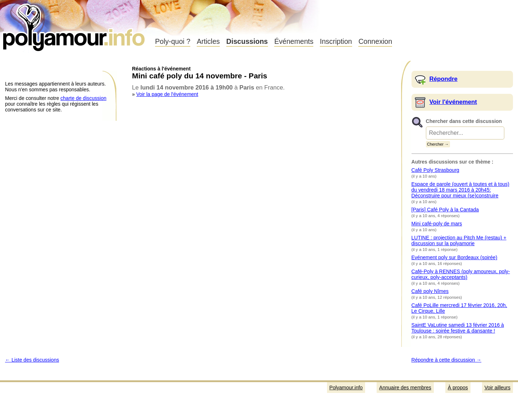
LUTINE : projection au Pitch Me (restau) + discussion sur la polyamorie (459, 240)
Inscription (336, 41)
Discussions (247, 41)
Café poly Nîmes (430, 291)
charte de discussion (83, 98)
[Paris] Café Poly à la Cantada (445, 209)
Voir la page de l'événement (167, 94)
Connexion (375, 41)
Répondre (444, 78)
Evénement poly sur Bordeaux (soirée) (454, 257)
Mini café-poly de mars (437, 223)
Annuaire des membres (405, 387)
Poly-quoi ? (172, 41)
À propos (458, 387)
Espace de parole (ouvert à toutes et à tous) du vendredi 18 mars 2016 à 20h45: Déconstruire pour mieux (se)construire (460, 189)
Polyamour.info (74, 25)
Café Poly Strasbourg (435, 170)
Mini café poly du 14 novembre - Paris (199, 76)
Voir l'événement (453, 101)
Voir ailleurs (497, 387)
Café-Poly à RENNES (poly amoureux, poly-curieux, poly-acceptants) (461, 274)
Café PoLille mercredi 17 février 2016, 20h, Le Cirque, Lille (459, 308)
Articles (208, 41)
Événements (293, 41)
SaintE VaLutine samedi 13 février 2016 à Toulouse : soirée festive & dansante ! (458, 328)
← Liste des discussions (32, 360)
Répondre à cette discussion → (447, 360)
